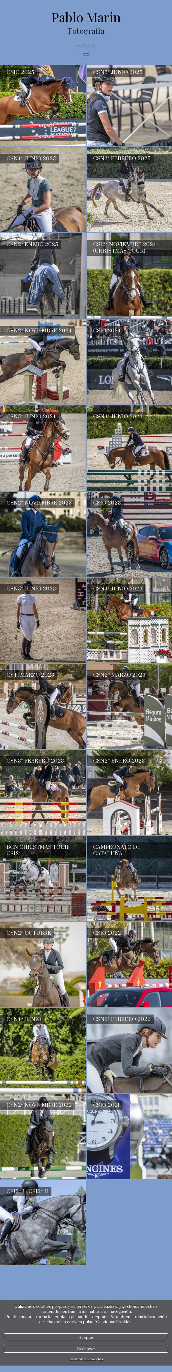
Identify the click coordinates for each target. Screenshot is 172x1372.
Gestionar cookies (86, 1359)
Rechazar (86, 1348)
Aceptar (86, 1337)
